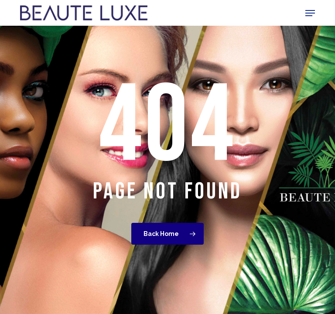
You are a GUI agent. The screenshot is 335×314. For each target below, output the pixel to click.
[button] (310, 13)
